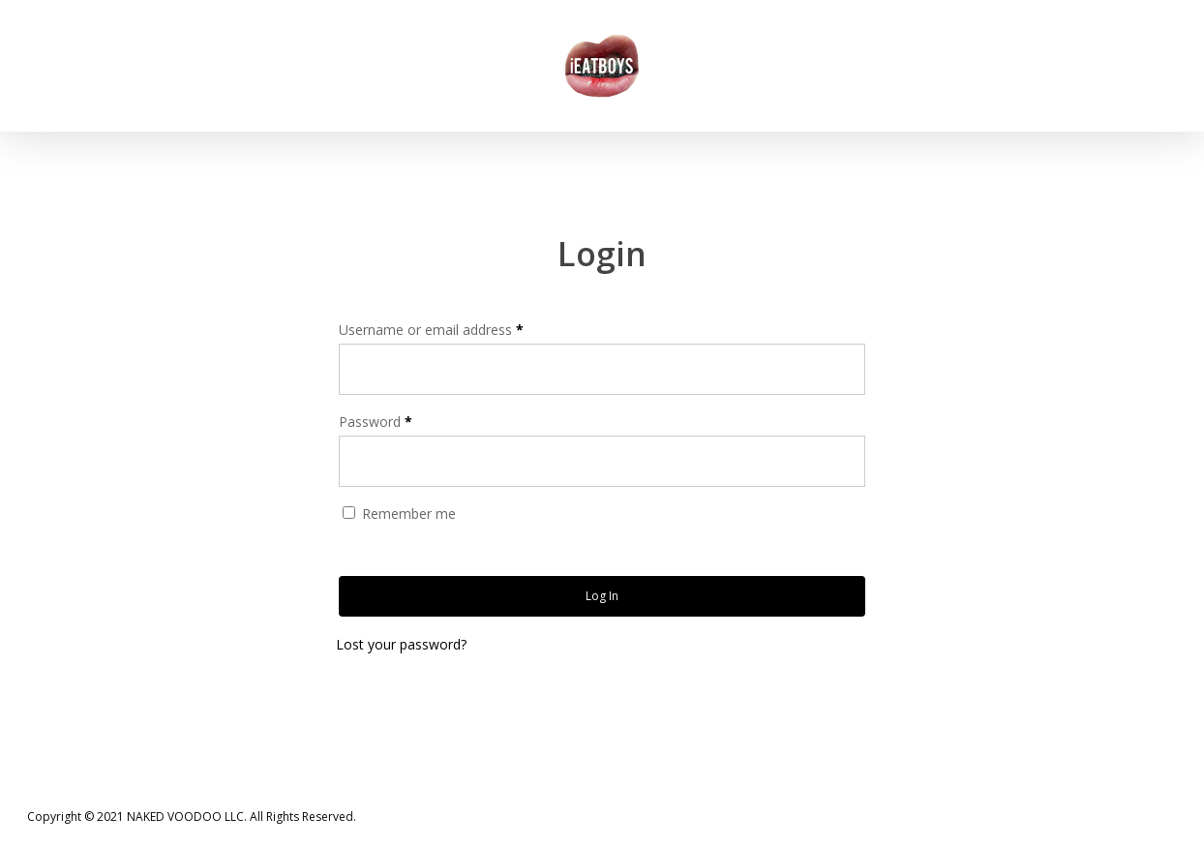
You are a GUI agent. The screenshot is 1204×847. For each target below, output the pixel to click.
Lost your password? (401, 644)
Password (375, 421)
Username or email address (431, 329)
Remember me (409, 513)
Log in (602, 596)
